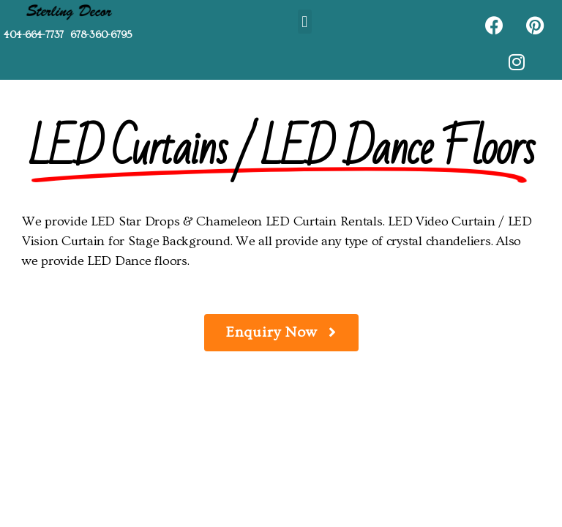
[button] (305, 22)
